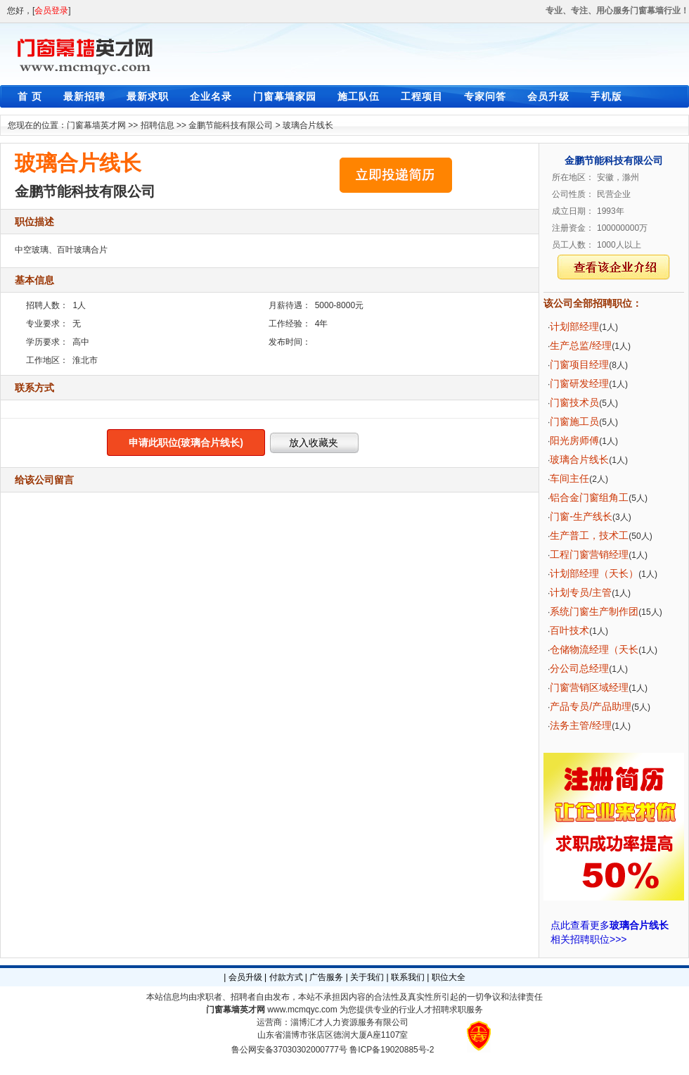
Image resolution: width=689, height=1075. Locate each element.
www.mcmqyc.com (302, 1009)
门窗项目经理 (579, 364)
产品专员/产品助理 (590, 706)
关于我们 (367, 977)
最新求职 (148, 96)
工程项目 (422, 96)
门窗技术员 (574, 402)
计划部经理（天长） (594, 573)
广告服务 (326, 977)
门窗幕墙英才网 (96, 125)
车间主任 (569, 478)
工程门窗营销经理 (589, 554)
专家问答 (485, 96)
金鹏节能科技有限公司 (230, 125)
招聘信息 (157, 125)
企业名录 (211, 96)
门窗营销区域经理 (589, 687)
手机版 (606, 96)
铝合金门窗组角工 (589, 497)
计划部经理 (574, 326)
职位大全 (448, 977)
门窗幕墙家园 (284, 96)
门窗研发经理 (579, 383)
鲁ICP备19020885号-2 (391, 1050)
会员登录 (51, 10)
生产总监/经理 (581, 345)
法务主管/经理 (581, 725)
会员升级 (548, 96)
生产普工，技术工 (589, 535)
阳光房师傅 (574, 440)
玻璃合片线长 (308, 125)
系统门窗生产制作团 (594, 611)
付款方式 (286, 977)
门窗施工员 (574, 421)
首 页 (30, 96)
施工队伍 (358, 96)
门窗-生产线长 (581, 516)
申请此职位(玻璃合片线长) (186, 442)
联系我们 (408, 977)
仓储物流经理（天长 (594, 649)
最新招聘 (84, 96)
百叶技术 (569, 630)
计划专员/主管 (581, 592)
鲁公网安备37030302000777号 (289, 1050)
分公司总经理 (579, 668)
